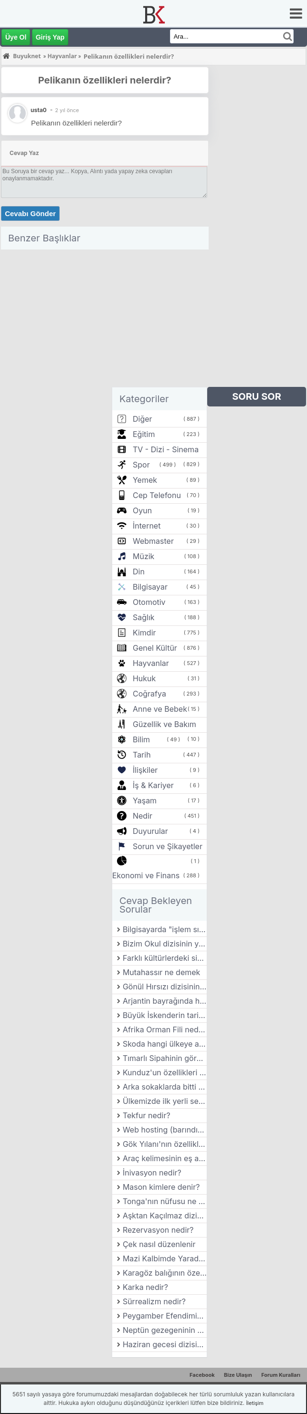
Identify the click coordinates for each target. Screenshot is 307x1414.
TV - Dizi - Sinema (166, 449)
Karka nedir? (145, 1287)
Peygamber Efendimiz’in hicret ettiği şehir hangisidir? (165, 1315)
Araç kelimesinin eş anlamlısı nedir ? (165, 1158)
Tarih (142, 754)
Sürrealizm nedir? (154, 1301)
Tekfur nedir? (146, 1115)
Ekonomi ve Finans (146, 875)
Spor (141, 464)
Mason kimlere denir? (161, 1187)
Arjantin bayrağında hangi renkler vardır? (165, 1001)
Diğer (142, 419)
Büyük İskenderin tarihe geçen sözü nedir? (165, 1015)
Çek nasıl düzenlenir (159, 1244)
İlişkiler (145, 770)
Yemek (145, 480)
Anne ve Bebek (160, 709)
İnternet (146, 525)
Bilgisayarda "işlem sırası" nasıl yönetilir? (165, 929)
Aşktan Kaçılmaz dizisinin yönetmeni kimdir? (165, 1215)
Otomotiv (149, 602)
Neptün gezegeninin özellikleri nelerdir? (165, 1330)
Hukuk (144, 678)
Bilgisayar (150, 587)
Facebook (202, 1375)
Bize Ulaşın (238, 1375)
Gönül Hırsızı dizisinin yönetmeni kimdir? (165, 986)
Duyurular (150, 831)
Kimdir (144, 632)
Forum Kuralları (280, 1375)
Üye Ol (15, 37)
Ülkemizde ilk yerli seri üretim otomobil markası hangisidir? (165, 1101)
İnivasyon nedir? (152, 1172)
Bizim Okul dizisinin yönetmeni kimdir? (165, 943)
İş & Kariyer (153, 785)
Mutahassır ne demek (161, 972)
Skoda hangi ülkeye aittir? (165, 1044)
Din (139, 571)
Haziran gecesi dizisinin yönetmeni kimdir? (165, 1344)
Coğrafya (149, 693)
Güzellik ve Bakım (164, 724)
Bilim (141, 739)
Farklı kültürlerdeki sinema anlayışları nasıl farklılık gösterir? (165, 958)
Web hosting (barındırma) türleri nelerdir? (165, 1129)
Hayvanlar (151, 663)
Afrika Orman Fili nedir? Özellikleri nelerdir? (165, 1029)
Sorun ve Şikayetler (167, 846)
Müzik (143, 556)
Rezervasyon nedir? (158, 1230)
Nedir (142, 816)
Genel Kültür (155, 648)
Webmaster (153, 541)
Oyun (142, 510)
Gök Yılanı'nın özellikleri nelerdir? (165, 1144)
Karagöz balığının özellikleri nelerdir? (165, 1273)
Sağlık (144, 617)
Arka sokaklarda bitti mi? (165, 1087)
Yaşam (145, 800)
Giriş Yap (50, 37)
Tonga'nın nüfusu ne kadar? (165, 1201)
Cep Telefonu (157, 495)
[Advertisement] (105, 320)
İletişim (254, 1403)
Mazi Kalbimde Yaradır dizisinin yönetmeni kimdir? (165, 1258)
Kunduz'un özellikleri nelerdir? (165, 1072)
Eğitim (144, 434)
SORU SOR (256, 396)
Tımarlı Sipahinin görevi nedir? (165, 1058)
